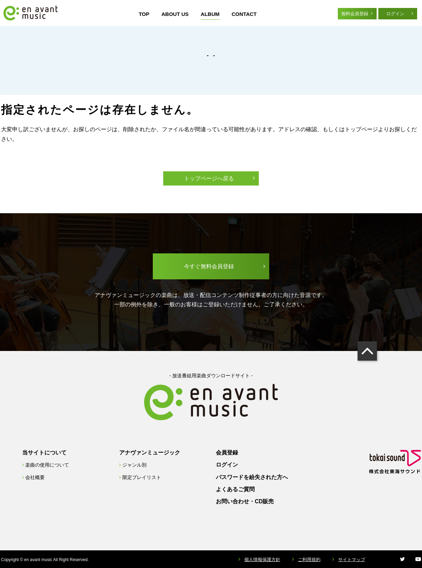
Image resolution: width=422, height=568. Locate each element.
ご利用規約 (309, 559)
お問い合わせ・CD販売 (245, 501)
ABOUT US (174, 14)
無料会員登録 (354, 13)
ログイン (395, 13)
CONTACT (244, 14)
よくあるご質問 (235, 489)
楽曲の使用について (47, 465)
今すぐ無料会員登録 (209, 266)
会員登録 (227, 453)
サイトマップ (351, 559)
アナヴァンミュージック (149, 453)
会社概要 (35, 477)
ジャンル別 (134, 465)
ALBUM (210, 14)
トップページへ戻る (209, 178)
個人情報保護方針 (262, 559)
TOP (144, 14)
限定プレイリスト (141, 477)
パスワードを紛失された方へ (252, 477)
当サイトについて (44, 453)
